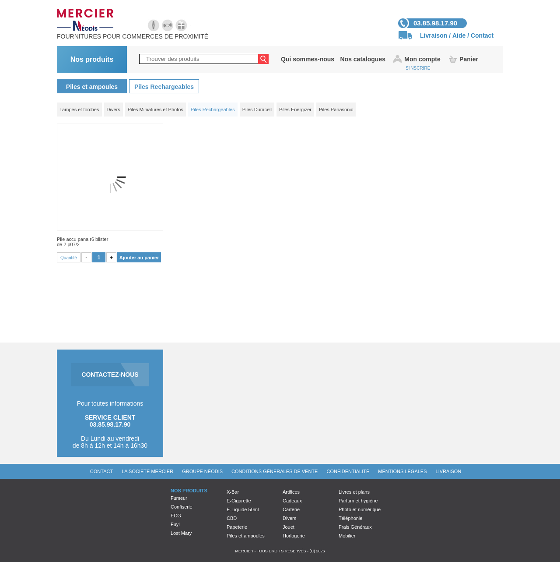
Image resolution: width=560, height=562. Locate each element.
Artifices (291, 492)
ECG (176, 515)
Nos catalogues (362, 59)
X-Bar (233, 492)
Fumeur (179, 498)
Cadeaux (292, 500)
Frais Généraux (355, 527)
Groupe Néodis (202, 471)
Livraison (433, 35)
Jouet (288, 527)
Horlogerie (294, 535)
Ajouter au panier (139, 257)
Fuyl (175, 524)
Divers (289, 518)
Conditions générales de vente (274, 471)
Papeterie (237, 527)
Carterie (291, 509)
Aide (459, 35)
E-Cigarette (239, 500)
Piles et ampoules (92, 86)
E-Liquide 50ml (243, 509)
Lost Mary (181, 533)
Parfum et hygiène (358, 500)
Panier (468, 59)
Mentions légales (402, 471)
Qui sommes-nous (307, 59)
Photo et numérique (360, 509)
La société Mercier (147, 471)
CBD (232, 518)
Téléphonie (350, 518)
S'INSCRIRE (418, 68)
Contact (482, 35)
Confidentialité (347, 471)
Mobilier (347, 535)
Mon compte (422, 59)
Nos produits (92, 59)
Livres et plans (354, 492)
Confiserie (181, 506)
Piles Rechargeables (164, 86)
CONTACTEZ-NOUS (109, 374)
